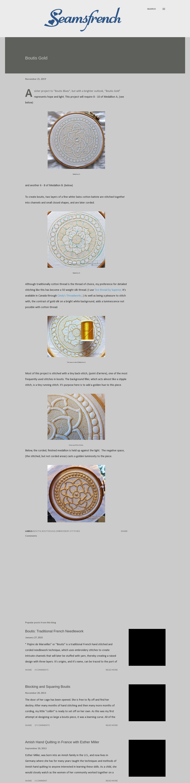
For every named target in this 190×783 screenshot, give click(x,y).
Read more (112, 670)
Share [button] (124, 531)
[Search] (151, 9)
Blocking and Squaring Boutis (47, 687)
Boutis (37, 531)
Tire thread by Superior (108, 290)
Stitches (75, 531)
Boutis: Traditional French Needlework (54, 631)
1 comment (41, 780)
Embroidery (62, 531)
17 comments (42, 725)
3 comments (41, 670)
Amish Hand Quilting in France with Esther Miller (62, 742)
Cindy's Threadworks (69, 295)
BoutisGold (48, 531)
